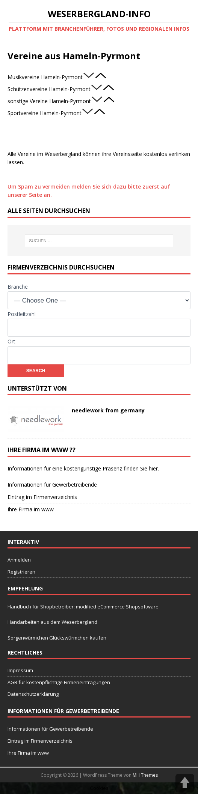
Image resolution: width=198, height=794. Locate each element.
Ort (11, 341)
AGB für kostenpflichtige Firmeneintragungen (59, 682)
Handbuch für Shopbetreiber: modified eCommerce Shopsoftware (83, 606)
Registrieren (21, 571)
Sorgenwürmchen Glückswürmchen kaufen (57, 637)
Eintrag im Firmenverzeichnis (42, 496)
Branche (18, 286)
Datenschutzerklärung (33, 694)
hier (153, 468)
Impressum (20, 670)
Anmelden (19, 559)
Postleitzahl (22, 314)
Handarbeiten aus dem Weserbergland (52, 622)
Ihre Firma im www (31, 509)
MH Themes (145, 775)
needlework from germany (108, 410)
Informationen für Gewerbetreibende (52, 484)
